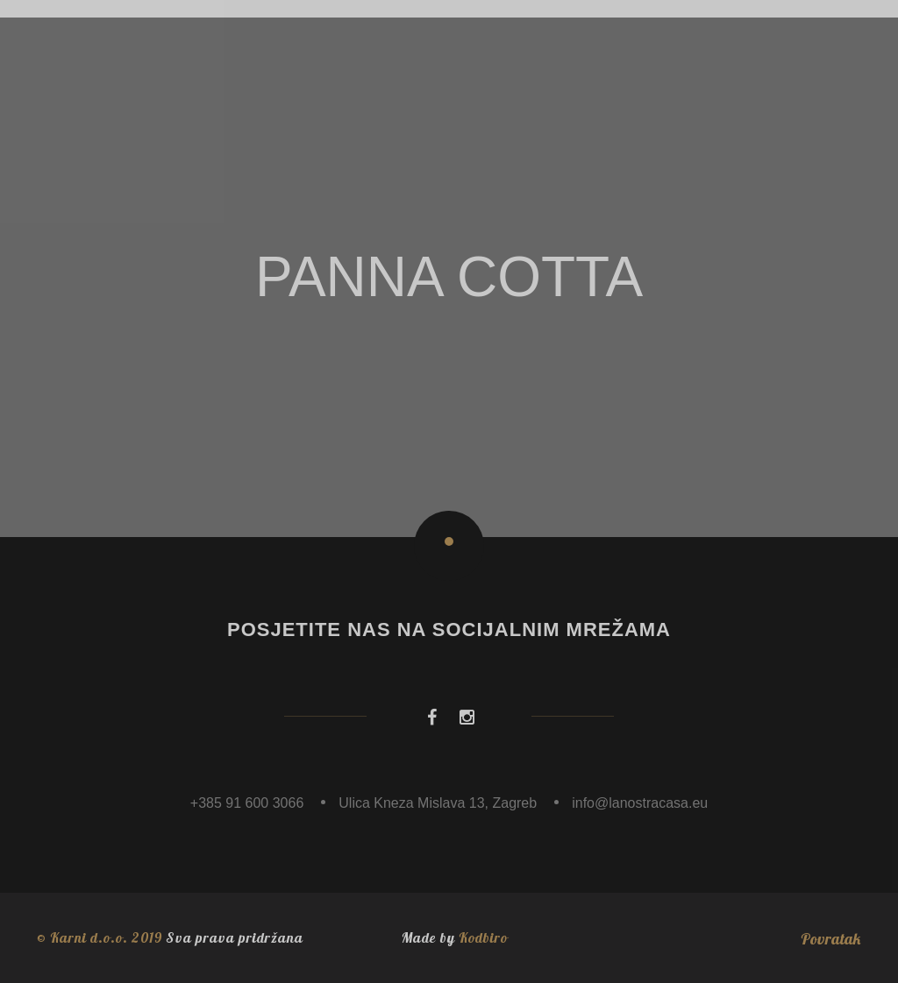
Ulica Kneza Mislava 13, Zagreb (438, 803)
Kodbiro (483, 937)
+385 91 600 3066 (246, 803)
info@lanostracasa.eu (640, 803)
